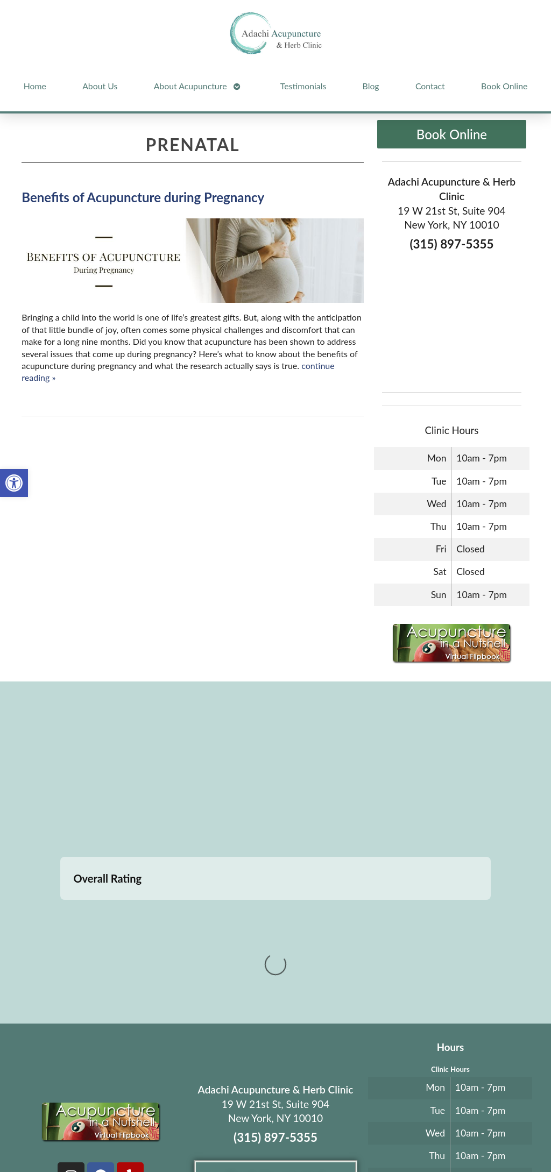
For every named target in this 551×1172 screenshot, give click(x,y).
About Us (99, 86)
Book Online (504, 86)
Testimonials (303, 86)
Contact (430, 86)
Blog (371, 86)
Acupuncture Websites (106, 1121)
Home (35, 86)
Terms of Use (365, 1121)
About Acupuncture (190, 86)
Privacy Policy (411, 1121)
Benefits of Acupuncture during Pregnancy (143, 197)
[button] (14, 483)
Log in (275, 1138)
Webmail (457, 1121)
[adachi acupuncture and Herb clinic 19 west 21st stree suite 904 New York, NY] (275, 770)
